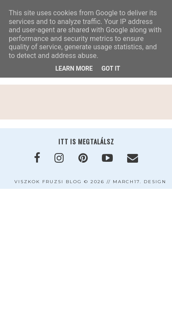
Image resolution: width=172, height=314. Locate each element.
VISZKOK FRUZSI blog (48, 181)
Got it (110, 68)
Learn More (74, 68)
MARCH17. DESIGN (139, 181)
